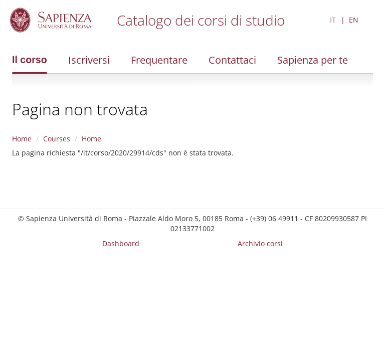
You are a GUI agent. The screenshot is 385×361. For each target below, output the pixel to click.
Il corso (29, 59)
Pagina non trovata (80, 109)
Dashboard (120, 243)
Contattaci (232, 60)
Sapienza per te (312, 60)
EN (353, 20)
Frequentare (159, 60)
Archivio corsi (260, 243)
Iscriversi (89, 60)
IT (333, 20)
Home (22, 138)
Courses (56, 138)
